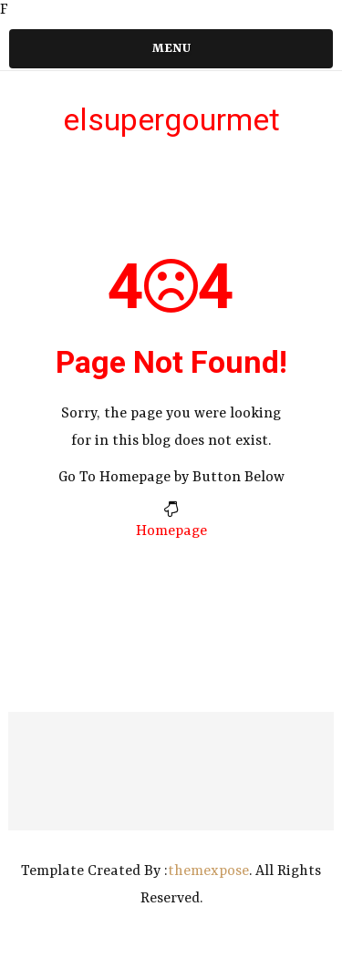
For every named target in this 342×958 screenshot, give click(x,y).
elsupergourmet (171, 119)
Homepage (171, 531)
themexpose (208, 871)
